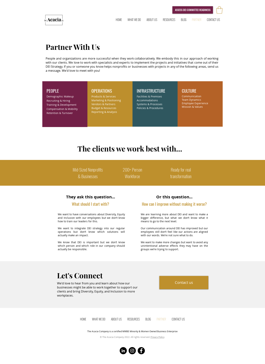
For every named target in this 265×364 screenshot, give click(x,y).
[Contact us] (183, 282)
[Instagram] (132, 350)
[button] (219, 10)
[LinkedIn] (123, 350)
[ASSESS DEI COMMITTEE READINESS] (192, 10)
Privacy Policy (157, 337)
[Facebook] (141, 350)
